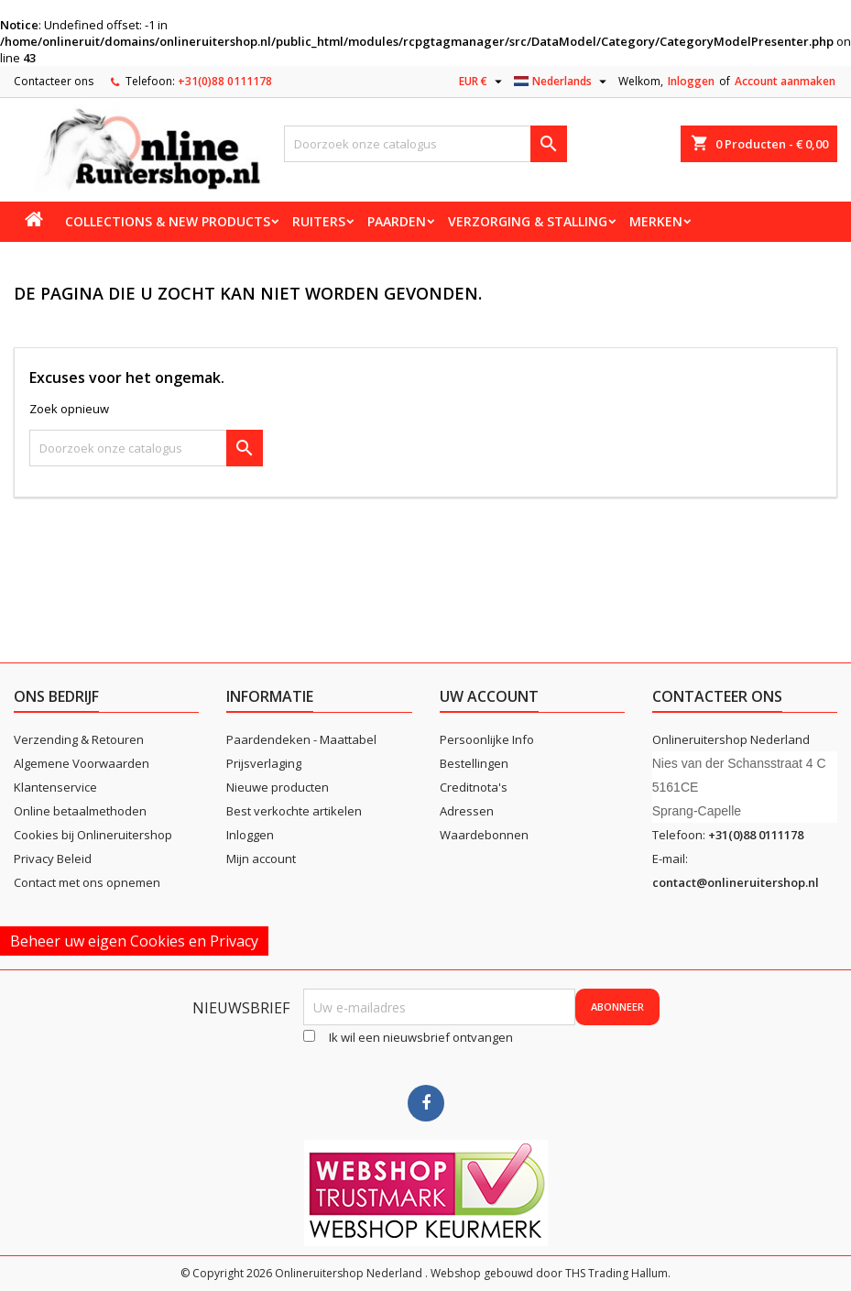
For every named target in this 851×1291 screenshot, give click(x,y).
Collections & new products (167, 221)
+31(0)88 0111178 (225, 81)
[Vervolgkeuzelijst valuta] (483, 81)
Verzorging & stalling (527, 221)
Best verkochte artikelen (294, 811)
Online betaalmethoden (80, 811)
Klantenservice (55, 787)
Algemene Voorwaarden (81, 763)
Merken (655, 221)
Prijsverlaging (263, 763)
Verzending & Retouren (79, 739)
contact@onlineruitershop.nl (735, 882)
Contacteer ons (53, 81)
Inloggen (691, 81)
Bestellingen (474, 763)
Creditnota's (473, 787)
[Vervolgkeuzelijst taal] (562, 81)
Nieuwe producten (277, 787)
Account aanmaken (785, 81)
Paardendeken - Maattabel (301, 739)
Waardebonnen (484, 834)
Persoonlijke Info (487, 739)
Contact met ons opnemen (87, 882)
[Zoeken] (426, 144)
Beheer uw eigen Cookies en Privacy (134, 941)
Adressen (467, 811)
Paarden (396, 221)
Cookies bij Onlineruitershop (93, 834)
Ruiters (318, 221)
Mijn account (261, 858)
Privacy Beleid (53, 858)
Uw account (489, 696)
